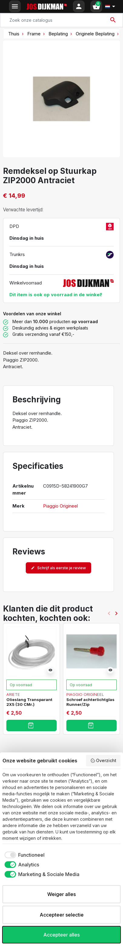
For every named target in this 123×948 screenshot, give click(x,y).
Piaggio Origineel (60, 506)
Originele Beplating (95, 34)
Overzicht (103, 760)
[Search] (61, 20)
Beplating (58, 34)
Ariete (13, 694)
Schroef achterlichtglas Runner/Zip (90, 702)
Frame (34, 34)
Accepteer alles (61, 935)
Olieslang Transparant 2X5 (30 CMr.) (29, 702)
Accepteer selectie (62, 915)
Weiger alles (61, 894)
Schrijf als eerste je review (58, 568)
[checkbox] (23, 855)
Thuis (13, 34)
